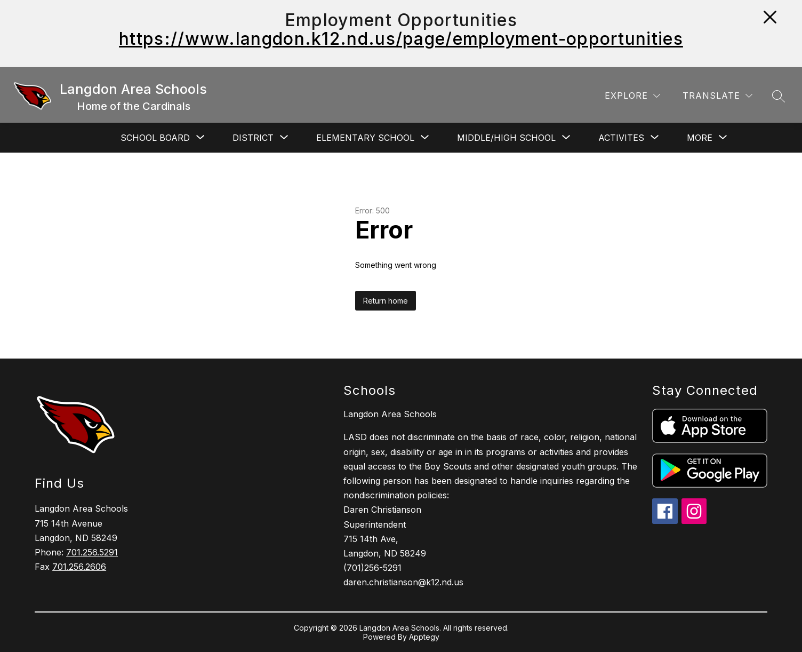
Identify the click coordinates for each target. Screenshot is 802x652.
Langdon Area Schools (390, 414)
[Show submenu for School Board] (155, 137)
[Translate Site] (717, 95)
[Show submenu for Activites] (621, 137)
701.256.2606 (79, 566)
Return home (385, 300)
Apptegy (424, 636)
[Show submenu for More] (699, 137)
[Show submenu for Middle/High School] (506, 137)
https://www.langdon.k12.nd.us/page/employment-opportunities (401, 38)
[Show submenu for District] (253, 137)
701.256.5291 (92, 552)
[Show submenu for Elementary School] (365, 137)
